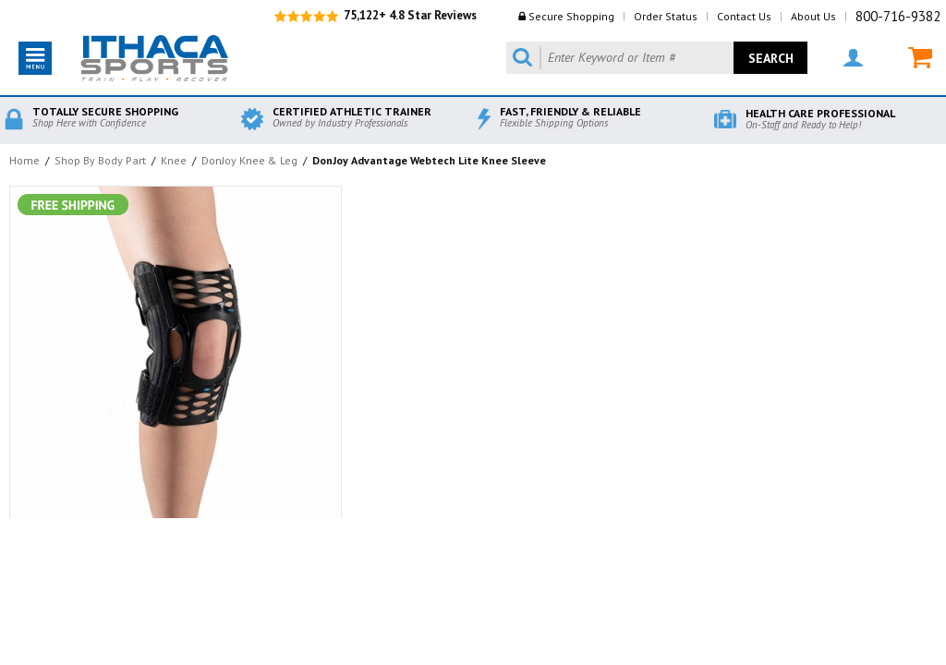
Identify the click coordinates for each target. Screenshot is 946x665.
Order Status (665, 16)
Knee (174, 160)
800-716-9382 (897, 16)
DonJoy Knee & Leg (249, 160)
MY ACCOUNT (853, 57)
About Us (813, 16)
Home (24, 160)
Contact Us (744, 16)
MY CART (920, 57)
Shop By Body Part (100, 160)
